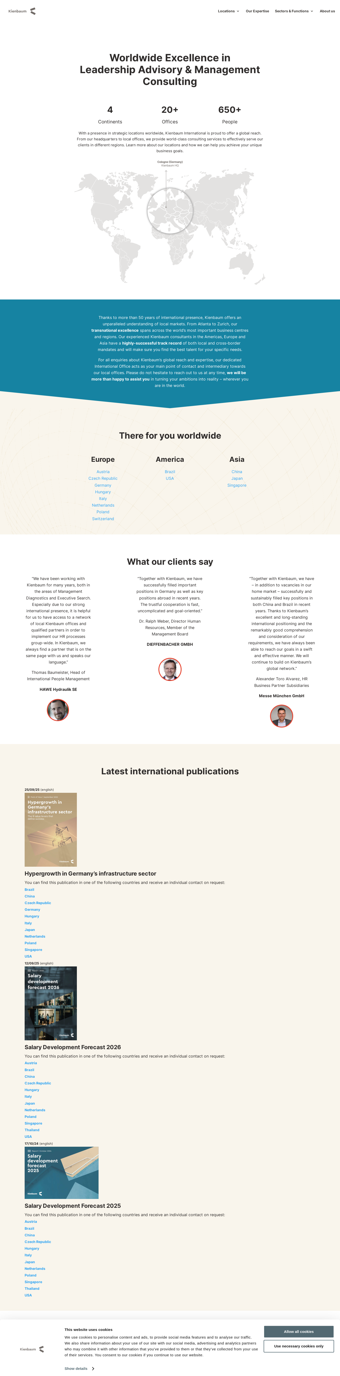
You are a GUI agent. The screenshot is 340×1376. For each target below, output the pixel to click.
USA (170, 478)
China (237, 471)
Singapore (236, 485)
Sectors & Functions (292, 11)
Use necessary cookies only (298, 1344)
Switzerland (103, 518)
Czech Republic (103, 478)
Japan (237, 478)
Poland (103, 511)
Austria (103, 471)
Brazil (170, 471)
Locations (226, 11)
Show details (76, 1366)
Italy (103, 498)
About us (327, 11)
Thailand (32, 1130)
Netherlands (103, 505)
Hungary (103, 491)
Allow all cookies (299, 1329)
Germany (103, 485)
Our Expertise (257, 11)
